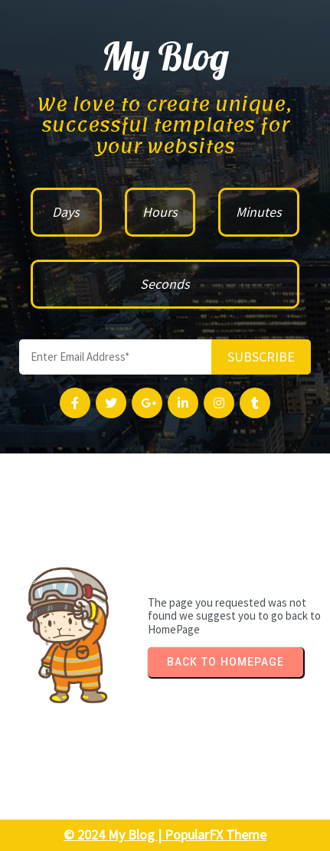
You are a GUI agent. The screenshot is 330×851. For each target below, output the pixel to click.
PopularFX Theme (215, 834)
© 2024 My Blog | (114, 834)
